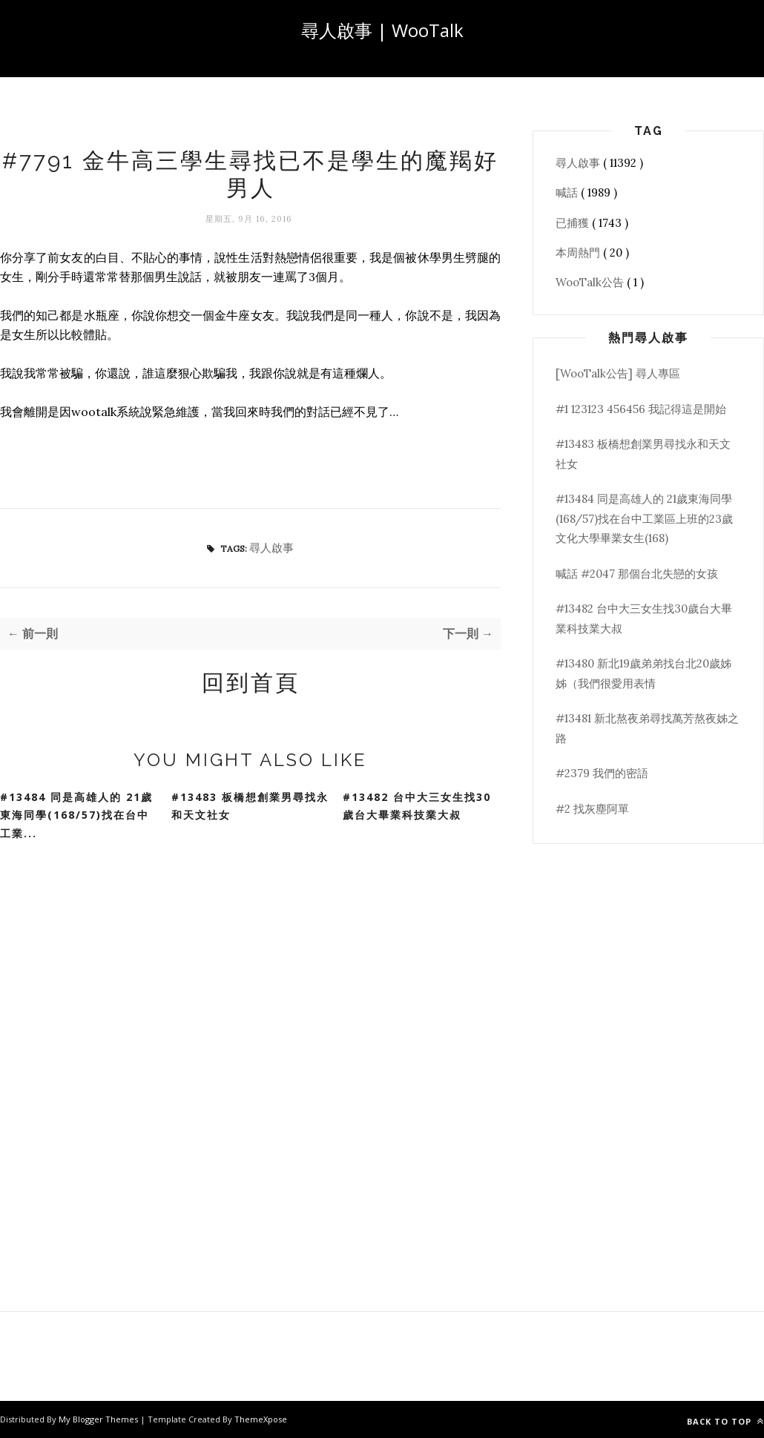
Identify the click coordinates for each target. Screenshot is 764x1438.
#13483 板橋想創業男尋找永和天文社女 (250, 806)
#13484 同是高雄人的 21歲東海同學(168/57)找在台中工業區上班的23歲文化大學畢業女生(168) (644, 518)
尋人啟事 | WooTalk (382, 30)
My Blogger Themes (99, 1419)
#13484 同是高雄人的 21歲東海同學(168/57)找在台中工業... (76, 815)
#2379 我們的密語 (602, 773)
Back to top (725, 1421)
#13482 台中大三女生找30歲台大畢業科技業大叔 (417, 806)
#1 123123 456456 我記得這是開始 (641, 409)
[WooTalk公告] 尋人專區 (618, 373)
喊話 (568, 192)
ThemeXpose (260, 1419)
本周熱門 (579, 252)
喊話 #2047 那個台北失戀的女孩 (637, 574)
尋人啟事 (271, 548)
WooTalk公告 (591, 282)
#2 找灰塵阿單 (592, 809)
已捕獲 (574, 223)
